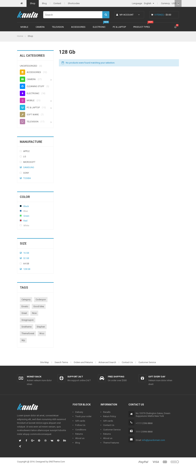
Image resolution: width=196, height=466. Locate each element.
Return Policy (109, 416)
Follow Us (80, 425)
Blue (21, 211)
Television (58, 27)
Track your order (83, 416)
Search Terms (61, 362)
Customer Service (147, 362)
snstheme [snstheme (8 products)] (27, 326)
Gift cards (80, 421)
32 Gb (26, 258)
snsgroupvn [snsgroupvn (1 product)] (28, 320)
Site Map (44, 362)
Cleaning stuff (32, 86)
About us (79, 438)
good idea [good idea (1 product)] (38, 306)
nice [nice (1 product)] (34, 313)
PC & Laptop (119, 27)
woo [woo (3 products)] (41, 333)
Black (21, 206)
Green (21, 215)
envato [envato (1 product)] (25, 306)
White (21, 225)
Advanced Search (107, 362)
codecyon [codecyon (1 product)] (41, 299)
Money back (34, 376)
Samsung (28, 167)
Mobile (24, 27)
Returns (79, 434)
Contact (57, 3)
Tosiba (27, 178)
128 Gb (26, 269)
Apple (26, 151)
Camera (40, 27)
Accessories (78, 27)
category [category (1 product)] (26, 299)
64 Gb (26, 263)
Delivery (79, 412)
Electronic (99, 27)
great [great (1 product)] (24, 313)
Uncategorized (28, 66)
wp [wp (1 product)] (23, 340)
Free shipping (116, 376)
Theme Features (111, 442)
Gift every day (156, 376)
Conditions (80, 429)
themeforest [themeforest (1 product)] (28, 333)
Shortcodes (74, 3)
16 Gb (26, 253)
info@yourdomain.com (153, 440)
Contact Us (127, 362)
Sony (26, 173)
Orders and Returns (83, 362)
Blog (44, 3)
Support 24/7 (75, 376)
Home (20, 36)
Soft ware (29, 114)
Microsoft (29, 162)
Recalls (106, 412)
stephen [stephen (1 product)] (41, 326)
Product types (141, 27)
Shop (32, 3)
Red (21, 220)
